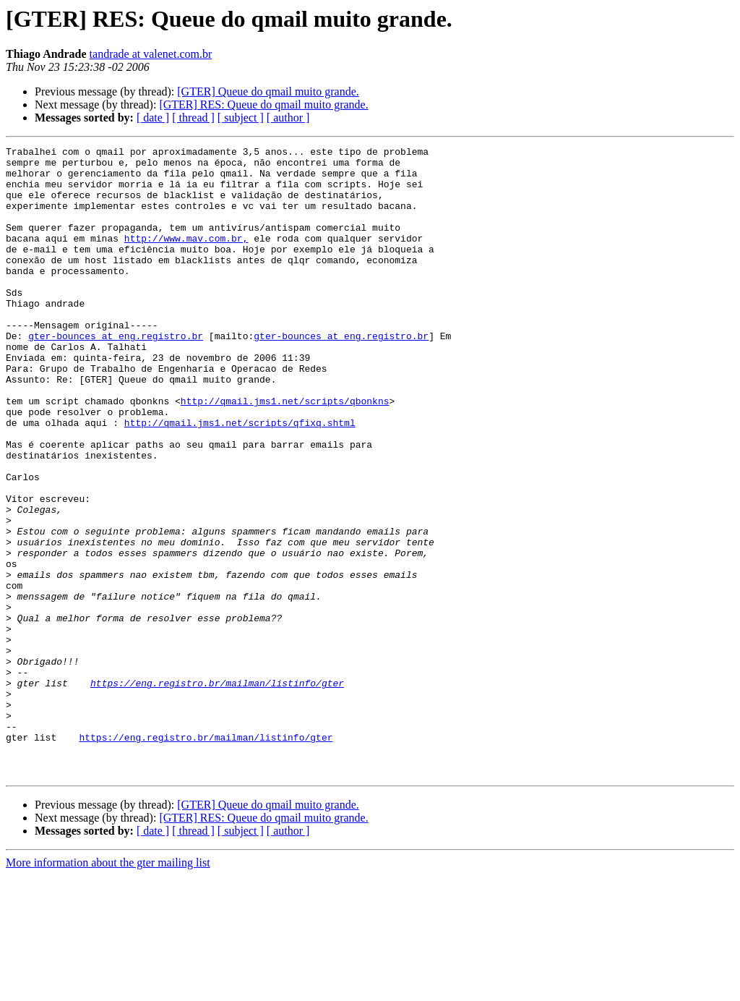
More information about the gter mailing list (108, 988)
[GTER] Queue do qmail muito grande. (268, 91)
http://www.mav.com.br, (186, 257)
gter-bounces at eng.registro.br (115, 374)
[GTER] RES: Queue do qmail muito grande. (263, 104)
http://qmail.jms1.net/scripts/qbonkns (285, 452)
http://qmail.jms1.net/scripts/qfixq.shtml (240, 478)
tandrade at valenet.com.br (151, 54)
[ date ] (153, 117)
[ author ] (288, 117)
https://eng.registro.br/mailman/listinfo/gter (217, 791)
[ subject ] (241, 117)
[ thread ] (193, 117)
